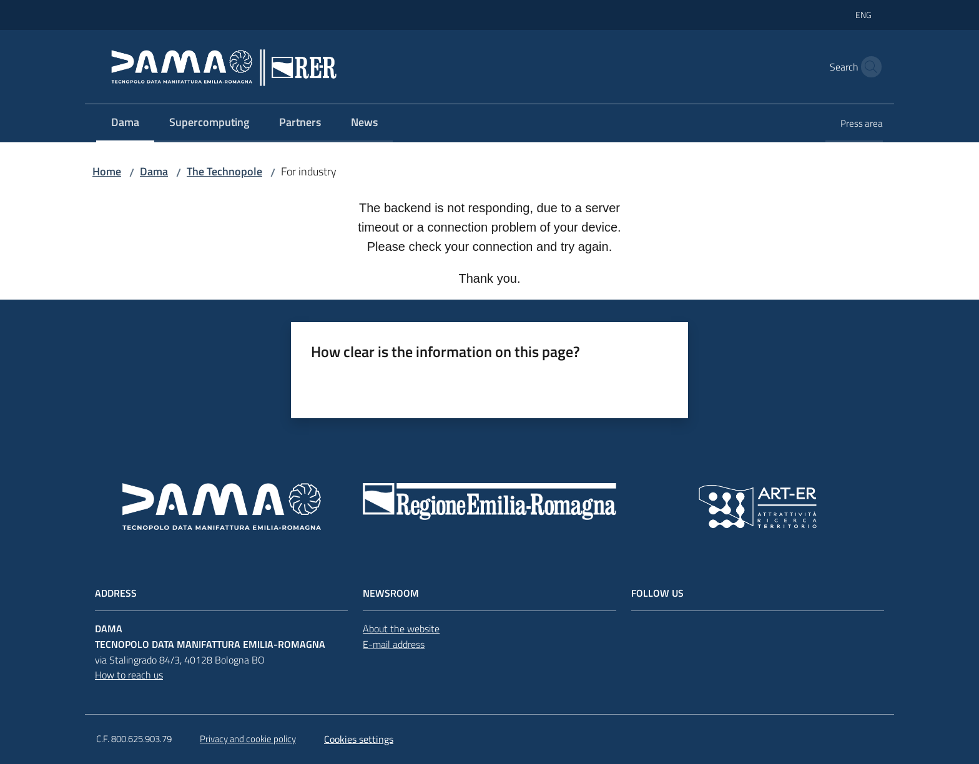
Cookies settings (358, 739)
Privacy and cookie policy (248, 739)
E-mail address (394, 644)
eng (863, 14)
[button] (868, 67)
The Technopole (224, 171)
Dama (154, 171)
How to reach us (129, 674)
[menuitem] (125, 123)
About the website (401, 628)
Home (106, 171)
